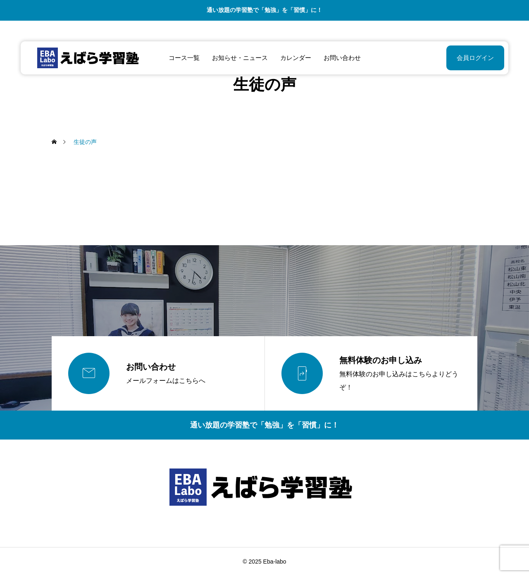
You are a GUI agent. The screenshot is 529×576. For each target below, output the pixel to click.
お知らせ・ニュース (240, 57)
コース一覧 (184, 57)
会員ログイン (475, 57)
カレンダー (295, 57)
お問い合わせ (342, 57)
